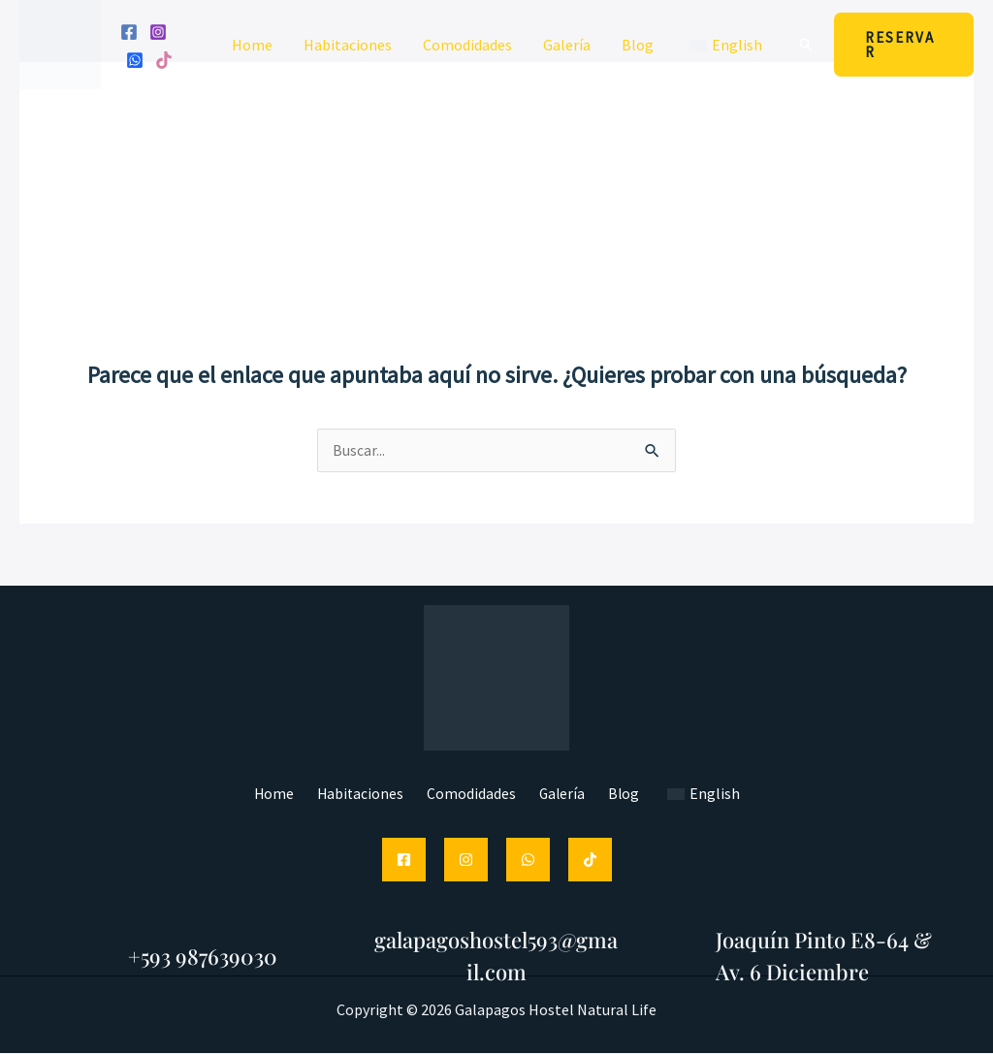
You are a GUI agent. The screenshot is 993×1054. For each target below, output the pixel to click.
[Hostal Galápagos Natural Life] (60, 42)
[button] (806, 44)
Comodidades (467, 44)
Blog (638, 44)
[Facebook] (129, 32)
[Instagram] (158, 32)
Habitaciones (348, 44)
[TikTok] (590, 860)
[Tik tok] (164, 60)
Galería (567, 44)
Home (252, 44)
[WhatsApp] (135, 60)
